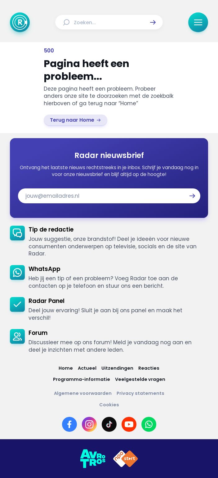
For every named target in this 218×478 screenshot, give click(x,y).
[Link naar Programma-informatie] (81, 379)
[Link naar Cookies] (109, 405)
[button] (153, 22)
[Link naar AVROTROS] (92, 458)
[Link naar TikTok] (109, 424)
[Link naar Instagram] (89, 424)
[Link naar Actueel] (87, 368)
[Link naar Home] (66, 368)
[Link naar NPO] (125, 458)
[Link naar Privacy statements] (140, 393)
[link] (75, 120)
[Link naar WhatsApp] (148, 424)
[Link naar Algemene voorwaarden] (83, 393)
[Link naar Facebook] (69, 424)
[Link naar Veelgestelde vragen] (140, 379)
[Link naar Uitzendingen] (117, 368)
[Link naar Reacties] (148, 368)
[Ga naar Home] (20, 22)
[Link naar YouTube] (129, 424)
